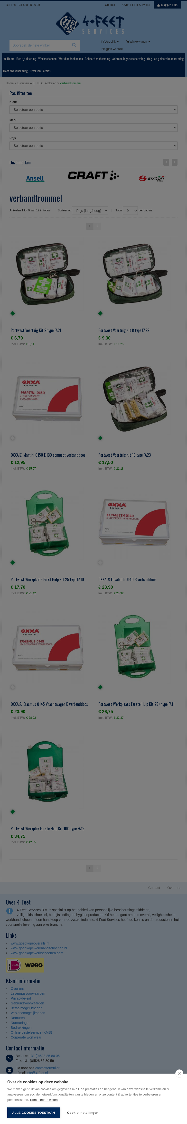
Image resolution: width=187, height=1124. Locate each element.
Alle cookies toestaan (33, 1113)
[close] (179, 1073)
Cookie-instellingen (82, 1113)
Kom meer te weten (44, 1100)
